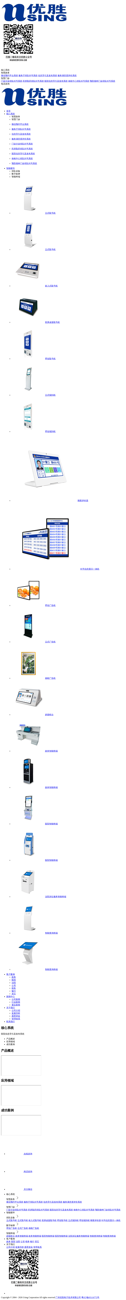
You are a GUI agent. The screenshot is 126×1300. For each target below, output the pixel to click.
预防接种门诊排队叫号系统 (102, 81)
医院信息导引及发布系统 (56, 81)
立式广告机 (22, 1228)
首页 (8, 111)
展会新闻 (16, 1005)
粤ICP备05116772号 (90, 1297)
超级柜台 (10, 1236)
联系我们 (10, 1021)
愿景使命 (16, 1016)
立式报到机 (73, 1220)
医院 (14, 980)
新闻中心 (10, 996)
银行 (14, 991)
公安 (14, 985)
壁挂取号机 (62, 1220)
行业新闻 (16, 1002)
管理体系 (16, 1019)
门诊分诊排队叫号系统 (11, 81)
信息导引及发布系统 (47, 75)
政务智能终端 (21, 1236)
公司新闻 (16, 999)
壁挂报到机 (84, 1220)
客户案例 (10, 974)
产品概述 (10, 1039)
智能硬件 (10, 168)
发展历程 (16, 1013)
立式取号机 (11, 1220)
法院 (14, 983)
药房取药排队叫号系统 (33, 81)
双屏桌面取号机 (49, 1220)
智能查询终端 (96, 1236)
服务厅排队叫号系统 (28, 75)
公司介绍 (16, 1010)
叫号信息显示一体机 (110, 1220)
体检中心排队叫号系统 (78, 81)
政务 (14, 977)
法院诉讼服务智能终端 (78, 1236)
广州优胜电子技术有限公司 (68, 1297)
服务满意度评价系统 (67, 75)
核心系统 (10, 114)
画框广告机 (34, 1228)
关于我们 (10, 1008)
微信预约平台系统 (9, 75)
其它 (14, 994)
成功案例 (10, 1044)
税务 (14, 988)
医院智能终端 (48, 1236)
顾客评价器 (95, 1220)
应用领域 (10, 1041)
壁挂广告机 (11, 1228)
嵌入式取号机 (35, 1220)
